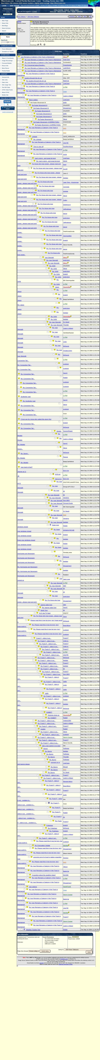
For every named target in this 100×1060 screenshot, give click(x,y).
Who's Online (61, 11)
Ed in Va (66, 470)
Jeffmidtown (67, 209)
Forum (4, 49)
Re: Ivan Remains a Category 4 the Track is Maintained (43, 60)
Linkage (34, 136)
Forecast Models (7, 63)
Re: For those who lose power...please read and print (35, 182)
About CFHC (5, 92)
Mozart (65, 767)
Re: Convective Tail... (24, 365)
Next (84, 16)
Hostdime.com (64, 959)
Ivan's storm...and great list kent (45, 158)
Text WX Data (6, 87)
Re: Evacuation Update (42, 845)
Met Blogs (5, 25)
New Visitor (14, 5)
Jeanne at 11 (22, 471)
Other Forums (58, 10)
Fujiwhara (49, 825)
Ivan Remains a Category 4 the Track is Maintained (37, 57)
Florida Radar (6, 70)
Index (78, 16)
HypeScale (4, 40)
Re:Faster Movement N (39, 105)
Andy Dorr (66, 59)
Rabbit (65, 377)
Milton (49, 5)
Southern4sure (68, 146)
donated (41, 963)
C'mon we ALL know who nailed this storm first (36, 419)
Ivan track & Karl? (26, 467)
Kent (64, 164)
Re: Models (21, 444)
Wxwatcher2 (67, 108)
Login (4, 5)
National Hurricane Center (66, 964)
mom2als (66, 187)
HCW (65, 154)
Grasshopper (67, 65)
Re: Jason (21, 305)
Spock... (20, 449)
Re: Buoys (48, 751)
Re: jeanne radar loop (49, 607)
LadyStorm (66, 68)
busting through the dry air (33, 78)
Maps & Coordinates (8, 58)
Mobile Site (5, 95)
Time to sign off (38, 146)
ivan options (33, 887)
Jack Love (66, 579)
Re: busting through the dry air (36, 81)
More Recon (5, 68)
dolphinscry (67, 205)
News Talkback (22, 16)
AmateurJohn (67, 351)
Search (4, 30)
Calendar (80, 11)
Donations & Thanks (8, 51)
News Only (5, 23)
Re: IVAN (52, 266)
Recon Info (5, 65)
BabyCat (66, 81)
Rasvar (65, 457)
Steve (65, 119)
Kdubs (65, 526)
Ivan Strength (49, 257)
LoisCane (66, 83)
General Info (5, 77)
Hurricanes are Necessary (26, 553)
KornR (65, 169)
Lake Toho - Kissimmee (71, 182)
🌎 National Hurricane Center (8, 108)
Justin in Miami (68, 96)
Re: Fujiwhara (52, 828)
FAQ (68, 11)
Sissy (65, 616)
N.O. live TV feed (44, 613)
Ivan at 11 (58, 479)
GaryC (65, 373)
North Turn (44, 610)
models (43, 729)
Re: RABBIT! (52, 718)
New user (53, 11)
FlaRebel (66, 748)
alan (64, 605)
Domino (65, 858)
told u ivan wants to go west (51, 746)
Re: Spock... (25, 453)
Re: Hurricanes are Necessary (27, 567)
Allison (65, 867)
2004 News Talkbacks (33, 16)
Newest (9, 49)
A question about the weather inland (43, 875)
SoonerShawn (68, 431)
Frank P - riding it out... (43, 638)
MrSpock (66, 346)
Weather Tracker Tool (33, 929)
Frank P (65, 638)
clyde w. (65, 641)
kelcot (65, 161)
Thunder (66, 325)
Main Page (5, 20)
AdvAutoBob (67, 236)
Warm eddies (33, 100)
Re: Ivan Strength (52, 260)
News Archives (6, 28)
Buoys (45, 748)
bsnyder (65, 875)
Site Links (5, 79)
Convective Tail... (23, 360)
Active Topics (74, 10)
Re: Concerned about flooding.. (35, 65)
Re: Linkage (37, 139)
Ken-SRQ (66, 500)
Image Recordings (7, 60)
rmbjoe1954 (67, 720)
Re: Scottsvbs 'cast (29, 401)
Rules (73, 11)
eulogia (65, 191)
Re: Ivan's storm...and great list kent (48, 161)
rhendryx (66, 498)
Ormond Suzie (68, 503)
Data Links (5, 82)
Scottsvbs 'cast (26, 396)
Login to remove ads (7, 112)
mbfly (65, 681)
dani (64, 586)
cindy (65, 342)
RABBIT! (49, 712)
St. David (66, 322)
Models (59, 431)
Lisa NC (65, 143)
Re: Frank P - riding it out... (46, 641)
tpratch (65, 240)
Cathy (65, 200)
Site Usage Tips (6, 84)
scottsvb (66, 364)
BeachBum (66, 625)
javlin (19, 21)
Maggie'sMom (67, 781)
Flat (89, 16)
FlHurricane (8, 9)
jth (64, 491)
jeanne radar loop (46, 605)
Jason (57, 287)
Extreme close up (53, 715)
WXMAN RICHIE (68, 530)
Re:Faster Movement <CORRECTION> (46, 122)
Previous (71, 16)
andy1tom (66, 218)
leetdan (65, 178)
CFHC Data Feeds (7, 89)
